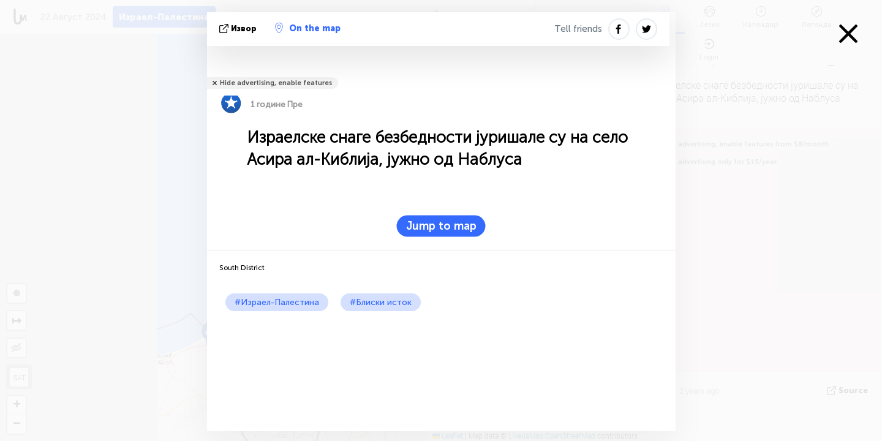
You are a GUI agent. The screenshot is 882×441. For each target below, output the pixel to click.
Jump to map (441, 226)
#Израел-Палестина (277, 302)
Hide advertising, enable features (276, 83)
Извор (239, 28)
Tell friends (578, 28)
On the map (308, 28)
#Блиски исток (381, 302)
